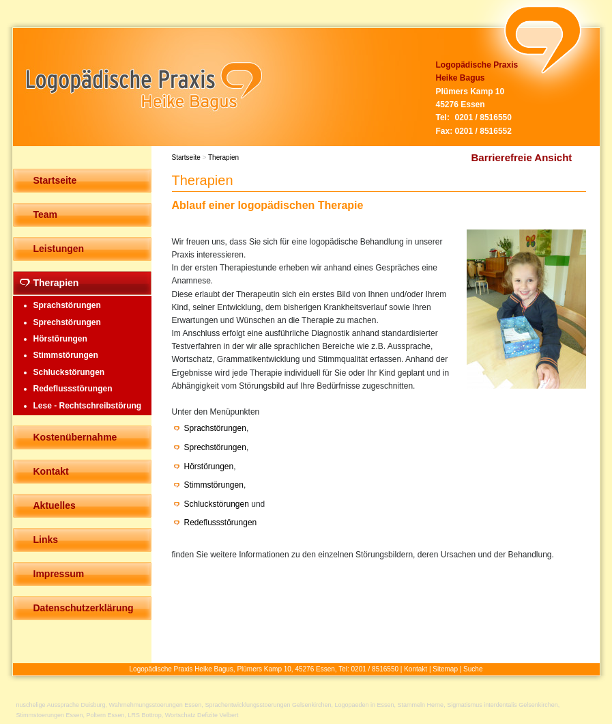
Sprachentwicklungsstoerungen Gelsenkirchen (268, 704)
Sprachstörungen (215, 428)
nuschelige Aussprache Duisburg (61, 704)
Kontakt (415, 669)
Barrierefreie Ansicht (521, 157)
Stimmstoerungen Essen (49, 715)
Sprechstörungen (215, 447)
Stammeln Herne (421, 704)
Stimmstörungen (214, 485)
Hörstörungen (209, 466)
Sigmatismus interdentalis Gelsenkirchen (502, 704)
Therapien (223, 157)
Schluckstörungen (216, 504)
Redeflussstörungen (220, 522)
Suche (472, 669)
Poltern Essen (106, 715)
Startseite (186, 157)
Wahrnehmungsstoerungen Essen (155, 704)
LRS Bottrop (145, 715)
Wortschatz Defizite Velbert (202, 715)
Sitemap (445, 669)
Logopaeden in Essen (364, 704)
